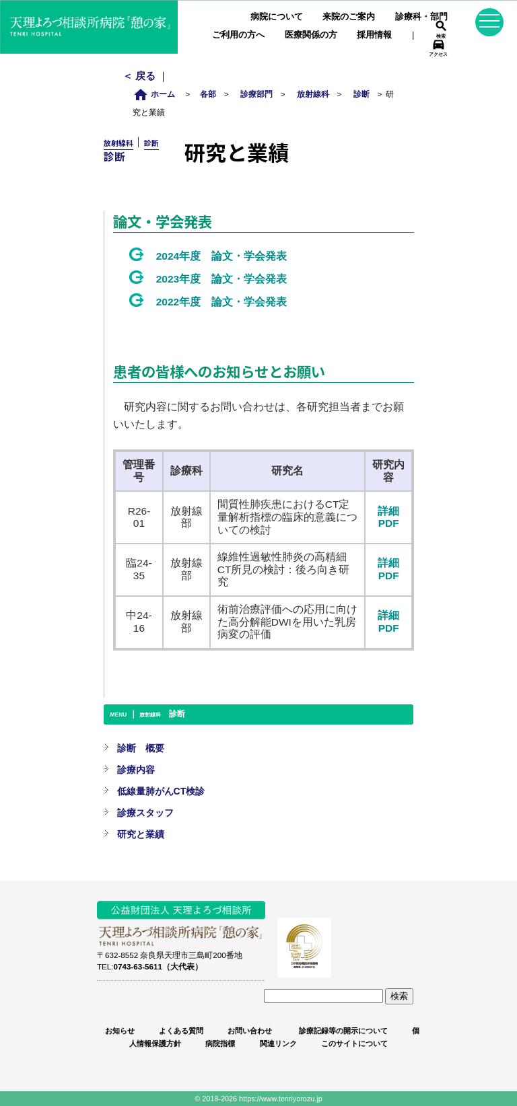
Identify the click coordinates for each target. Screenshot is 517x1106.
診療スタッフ (145, 812)
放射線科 (313, 93)
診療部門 (256, 93)
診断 (361, 93)
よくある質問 (181, 1031)
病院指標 (220, 1043)
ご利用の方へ (238, 35)
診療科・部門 (421, 16)
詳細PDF (388, 517)
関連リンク (278, 1043)
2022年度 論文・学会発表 (221, 301)
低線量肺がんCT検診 (161, 791)
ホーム (158, 93)
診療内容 (136, 769)
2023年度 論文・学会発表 (221, 279)
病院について (276, 16)
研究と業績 (140, 834)
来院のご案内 (348, 16)
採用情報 (374, 35)
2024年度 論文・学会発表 (221, 256)
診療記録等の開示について (342, 1031)
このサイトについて (354, 1043)
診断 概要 (140, 748)
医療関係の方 (311, 35)
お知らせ (120, 1031)
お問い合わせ (250, 1031)
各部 (208, 93)
